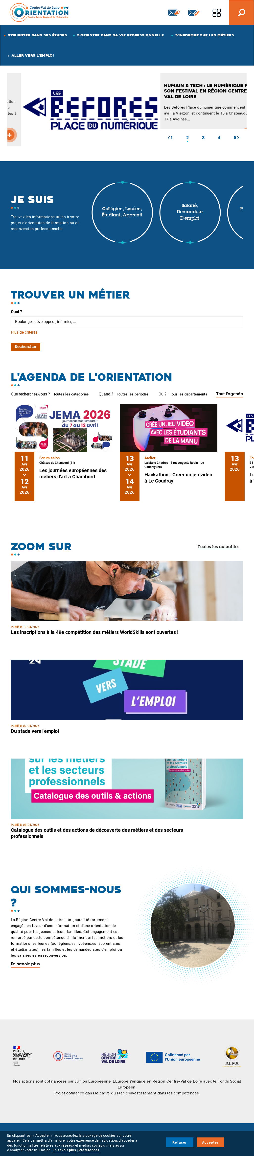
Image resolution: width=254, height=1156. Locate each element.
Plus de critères (24, 332)
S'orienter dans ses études (37, 35)
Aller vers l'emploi (33, 55)
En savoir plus (25, 964)
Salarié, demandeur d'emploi (190, 212)
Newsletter (174, 13)
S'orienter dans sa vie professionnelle (120, 35)
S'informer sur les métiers (204, 35)
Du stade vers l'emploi (35, 731)
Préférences (89, 1150)
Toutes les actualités (218, 547)
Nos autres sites (216, 12)
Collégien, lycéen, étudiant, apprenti (122, 212)
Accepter (210, 1142)
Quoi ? (16, 311)
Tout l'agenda (229, 394)
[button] (168, 137)
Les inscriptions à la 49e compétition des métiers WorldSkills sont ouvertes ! (94, 632)
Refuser (179, 1142)
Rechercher (25, 347)
